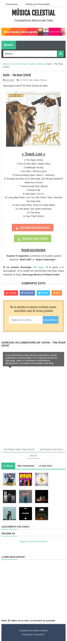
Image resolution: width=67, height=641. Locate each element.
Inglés (36, 80)
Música (43, 80)
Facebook (27, 292)
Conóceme (11, 4)
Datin (30, 80)
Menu (8, 45)
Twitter (43, 292)
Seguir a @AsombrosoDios (33, 541)
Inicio (33, 455)
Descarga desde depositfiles (35, 227)
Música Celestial (33, 13)
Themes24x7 (39, 634)
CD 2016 (23, 80)
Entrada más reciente (19, 449)
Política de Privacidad (37, 4)
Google (11, 292)
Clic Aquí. (38, 267)
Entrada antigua (51, 449)
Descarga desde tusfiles (35, 238)
